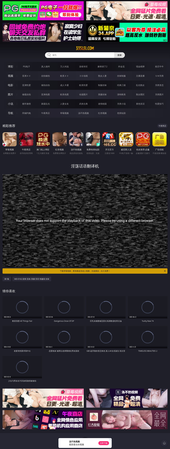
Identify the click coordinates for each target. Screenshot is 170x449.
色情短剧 (121, 113)
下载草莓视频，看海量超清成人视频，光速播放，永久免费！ (113, 271)
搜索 (119, 55)
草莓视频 (64, 113)
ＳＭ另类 (159, 75)
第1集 (6, 279)
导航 (10, 113)
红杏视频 (102, 113)
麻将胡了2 (102, 66)
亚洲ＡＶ (26, 75)
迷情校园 (102, 103)
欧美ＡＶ (64, 75)
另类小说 (121, 103)
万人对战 (64, 66)
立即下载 (103, 443)
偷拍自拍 (45, 85)
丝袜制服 (121, 75)
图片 (10, 94)
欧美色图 (64, 94)
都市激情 (26, 103)
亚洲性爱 (26, 85)
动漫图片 (83, 94)
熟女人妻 (102, 75)
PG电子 (26, 66)
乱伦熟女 (140, 85)
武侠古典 (83, 103)
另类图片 (159, 94)
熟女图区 (140, 94)
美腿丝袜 (102, 94)
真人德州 (45, 66)
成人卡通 (64, 85)
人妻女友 (64, 103)
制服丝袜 (102, 85)
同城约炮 (26, 113)
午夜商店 (45, 113)
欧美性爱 (83, 85)
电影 (10, 85)
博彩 (10, 66)
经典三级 (121, 85)
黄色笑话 (140, 103)
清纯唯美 (121, 94)
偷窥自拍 (26, 94)
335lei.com (85, 48)
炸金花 (121, 66)
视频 (10, 76)
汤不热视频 (83, 113)
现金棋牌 (140, 66)
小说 (10, 103)
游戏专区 (83, 66)
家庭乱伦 (45, 103)
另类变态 (159, 85)
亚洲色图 (45, 94)
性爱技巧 (159, 103)
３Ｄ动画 (83, 75)
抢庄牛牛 (159, 66)
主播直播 (140, 75)
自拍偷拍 (45, 75)
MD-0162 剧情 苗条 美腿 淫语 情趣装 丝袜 (31, 279)
